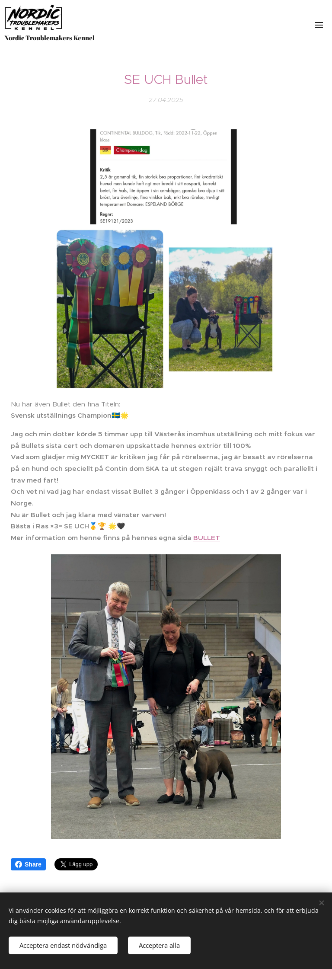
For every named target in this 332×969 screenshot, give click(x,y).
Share (28, 864)
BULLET (206, 538)
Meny (319, 25)
